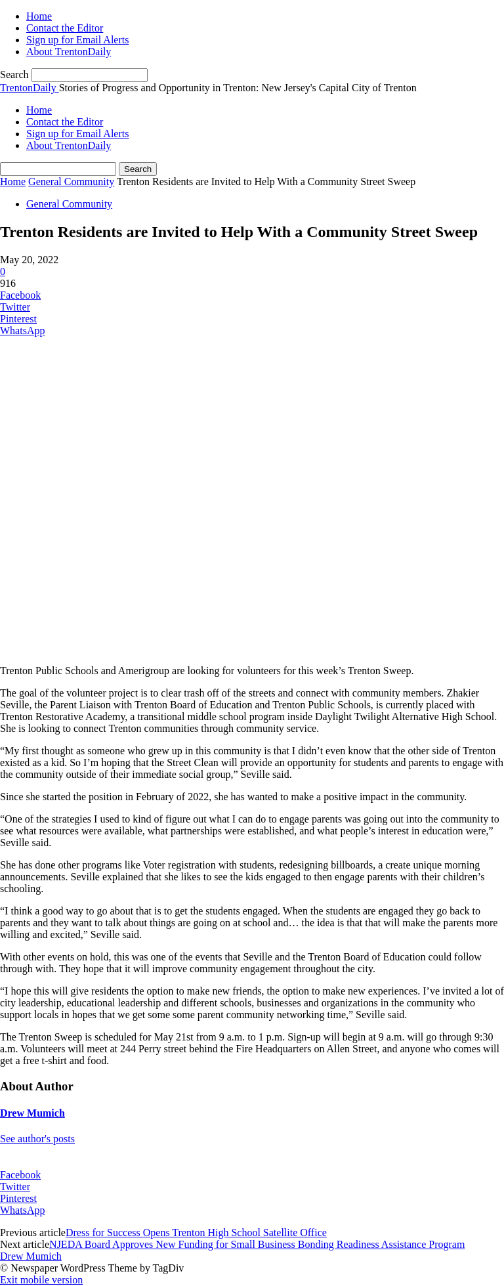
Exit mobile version (41, 1279)
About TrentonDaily (68, 51)
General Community (71, 181)
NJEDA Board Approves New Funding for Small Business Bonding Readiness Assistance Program (257, 1244)
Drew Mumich (32, 1113)
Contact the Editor (64, 27)
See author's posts (37, 1138)
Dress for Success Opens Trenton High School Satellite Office (196, 1232)
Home (39, 16)
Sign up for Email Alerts (77, 39)
